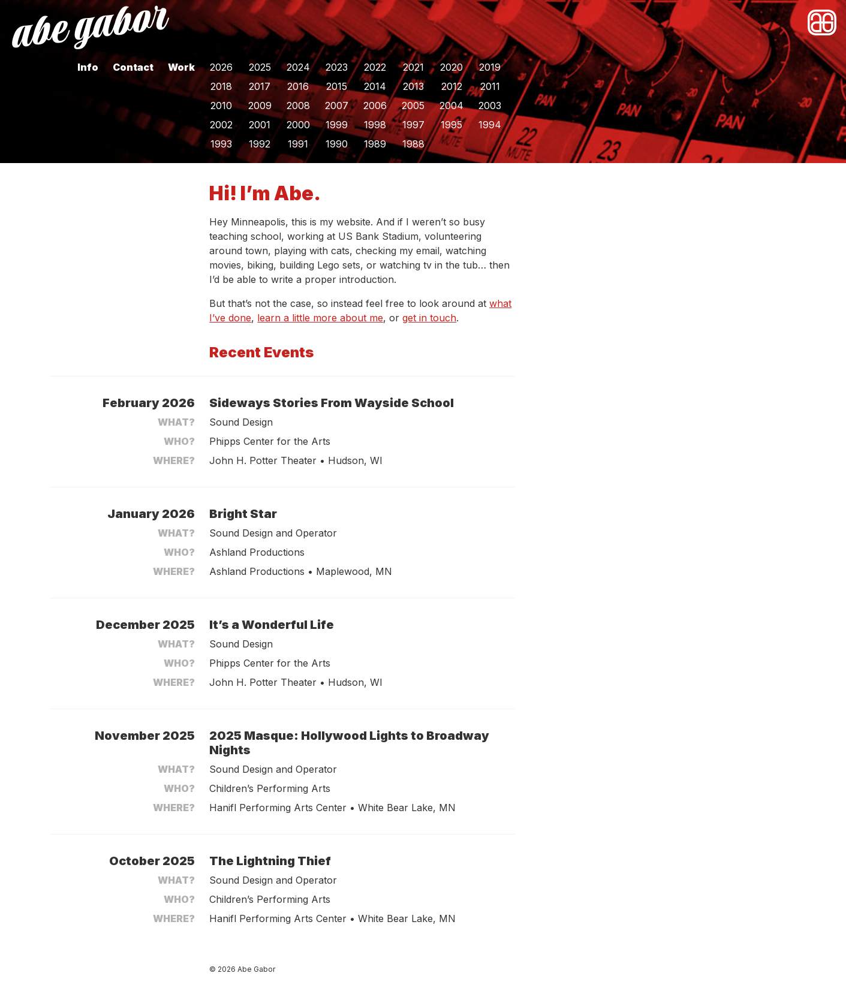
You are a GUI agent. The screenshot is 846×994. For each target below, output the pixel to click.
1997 (413, 125)
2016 (298, 86)
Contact (133, 67)
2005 (413, 106)
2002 (221, 125)
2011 (490, 86)
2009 (260, 106)
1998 (375, 125)
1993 (221, 144)
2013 (413, 86)
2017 (259, 86)
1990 (337, 144)
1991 (298, 144)
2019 (490, 67)
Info (87, 67)
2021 (413, 67)
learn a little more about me (320, 318)
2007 (336, 106)
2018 (221, 86)
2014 (375, 86)
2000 (298, 125)
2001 (259, 125)
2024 (298, 67)
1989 (375, 144)
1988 (413, 144)
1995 (451, 125)
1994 (489, 125)
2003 (489, 106)
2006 (375, 106)
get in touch (429, 318)
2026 (221, 67)
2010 (221, 106)
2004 (451, 106)
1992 (259, 144)
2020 (451, 67)
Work (181, 67)
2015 (336, 86)
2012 (451, 86)
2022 (375, 67)
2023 (337, 67)
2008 (298, 106)
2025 (260, 67)
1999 (337, 125)
